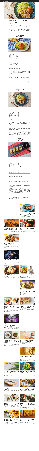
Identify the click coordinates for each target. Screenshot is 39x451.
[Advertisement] (19, 440)
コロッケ (29, 200)
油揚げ (18, 200)
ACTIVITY (21, 204)
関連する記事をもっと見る (19, 426)
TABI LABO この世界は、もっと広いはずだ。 (19, 202)
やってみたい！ (11, 200)
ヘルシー (24, 200)
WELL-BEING (5, 379)
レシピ (13, 200)
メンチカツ (27, 200)
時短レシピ (16, 200)
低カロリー (22, 200)
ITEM (20, 410)
